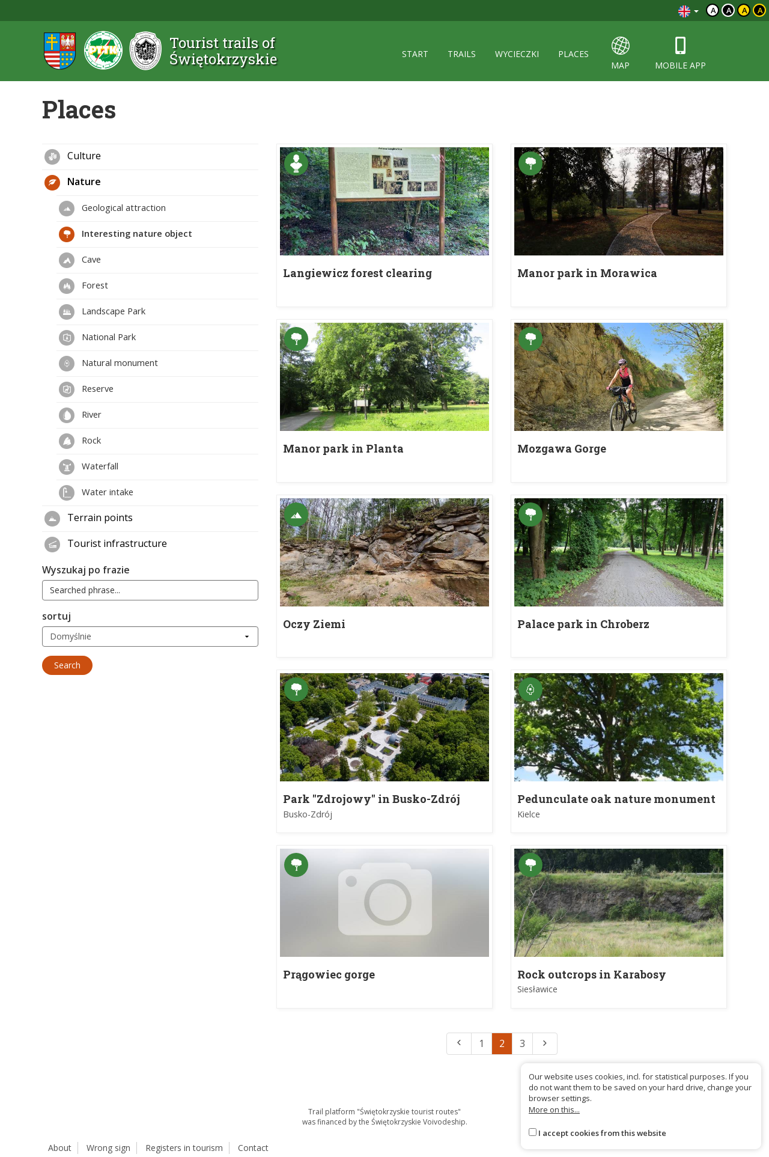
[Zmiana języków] (688, 10)
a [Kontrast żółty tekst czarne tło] (760, 10)
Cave (80, 260)
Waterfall (88, 467)
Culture (72, 157)
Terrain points (88, 519)
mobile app (680, 54)
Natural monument (108, 363)
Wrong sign (108, 1147)
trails (462, 54)
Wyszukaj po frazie (86, 569)
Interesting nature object (125, 234)
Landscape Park (102, 312)
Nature (72, 183)
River (80, 415)
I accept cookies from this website (602, 1133)
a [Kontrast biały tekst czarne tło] (729, 10)
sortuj (56, 616)
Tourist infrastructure (105, 544)
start (415, 54)
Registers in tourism (184, 1147)
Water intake (96, 493)
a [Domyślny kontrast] (713, 10)
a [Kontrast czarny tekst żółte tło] (744, 10)
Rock (80, 441)
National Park (97, 338)
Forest (83, 286)
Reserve (86, 389)
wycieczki (517, 54)
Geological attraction (112, 208)
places (573, 54)
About (59, 1147)
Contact (253, 1147)
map (620, 54)
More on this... (554, 1109)
